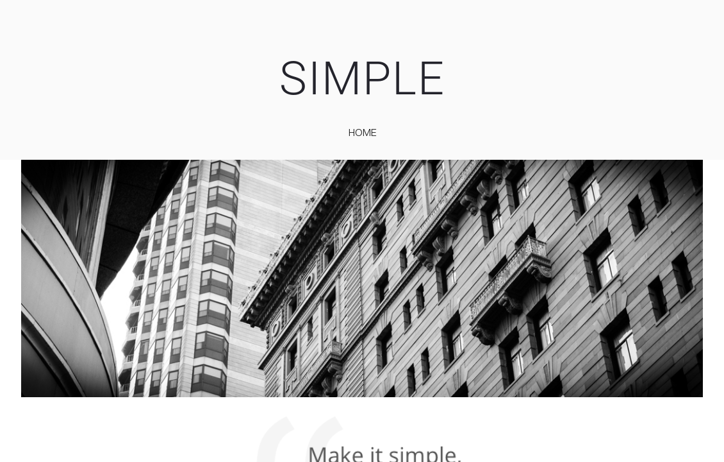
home (363, 132)
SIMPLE (362, 78)
